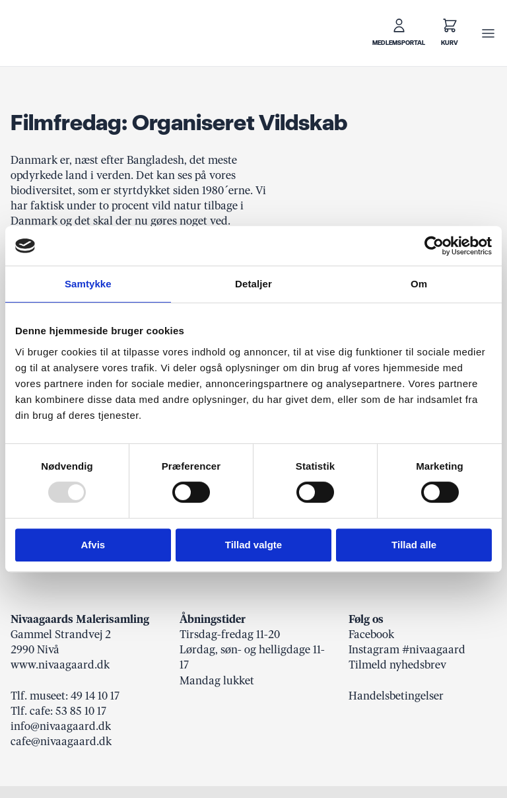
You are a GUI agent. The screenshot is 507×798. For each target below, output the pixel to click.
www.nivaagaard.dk (60, 664)
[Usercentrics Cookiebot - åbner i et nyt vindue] (434, 246)
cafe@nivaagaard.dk (61, 741)
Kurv (449, 43)
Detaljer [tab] (253, 283)
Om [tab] (419, 283)
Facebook (371, 634)
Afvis (93, 544)
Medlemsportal (398, 43)
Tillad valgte (253, 544)
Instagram (374, 649)
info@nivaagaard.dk (61, 726)
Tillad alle (413, 544)
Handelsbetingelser (396, 695)
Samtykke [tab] (88, 283)
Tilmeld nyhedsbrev (397, 664)
